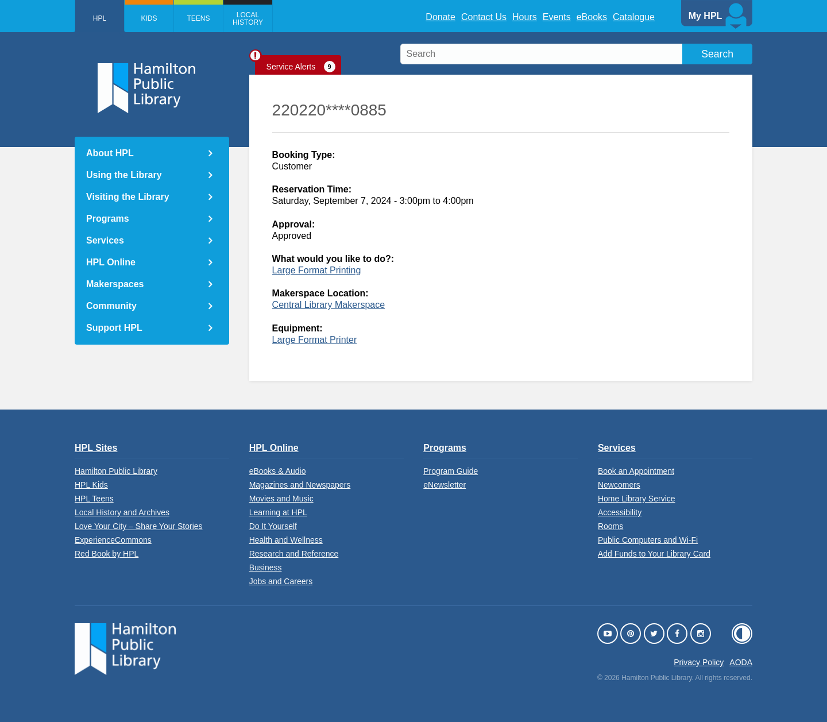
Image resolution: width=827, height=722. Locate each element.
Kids (149, 18)
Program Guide (450, 471)
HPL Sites (96, 448)
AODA (740, 662)
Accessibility (619, 512)
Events (557, 17)
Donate (440, 17)
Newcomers (619, 484)
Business (265, 567)
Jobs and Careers (281, 581)
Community (111, 306)
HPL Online (111, 262)
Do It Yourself (273, 526)
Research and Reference (294, 553)
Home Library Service (636, 498)
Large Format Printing (316, 270)
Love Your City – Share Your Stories (139, 526)
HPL (99, 18)
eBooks (592, 17)
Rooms (610, 526)
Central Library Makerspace (328, 305)
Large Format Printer (314, 340)
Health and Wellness (286, 540)
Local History (248, 18)
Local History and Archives (122, 512)
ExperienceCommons (113, 540)
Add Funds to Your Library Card (654, 553)
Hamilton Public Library (116, 471)
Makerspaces (115, 284)
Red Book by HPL (106, 553)
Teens (198, 18)
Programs (107, 218)
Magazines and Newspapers (300, 484)
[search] (576, 54)
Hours (524, 17)
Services (105, 240)
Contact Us (484, 17)
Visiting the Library (127, 197)
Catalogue (634, 17)
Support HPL (114, 328)
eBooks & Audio (277, 471)
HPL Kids (91, 484)
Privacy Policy (699, 662)
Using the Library (124, 175)
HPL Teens (94, 498)
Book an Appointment (636, 471)
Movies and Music (281, 498)
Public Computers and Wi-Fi (648, 540)
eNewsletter (444, 484)
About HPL (110, 153)
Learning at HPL (278, 512)
